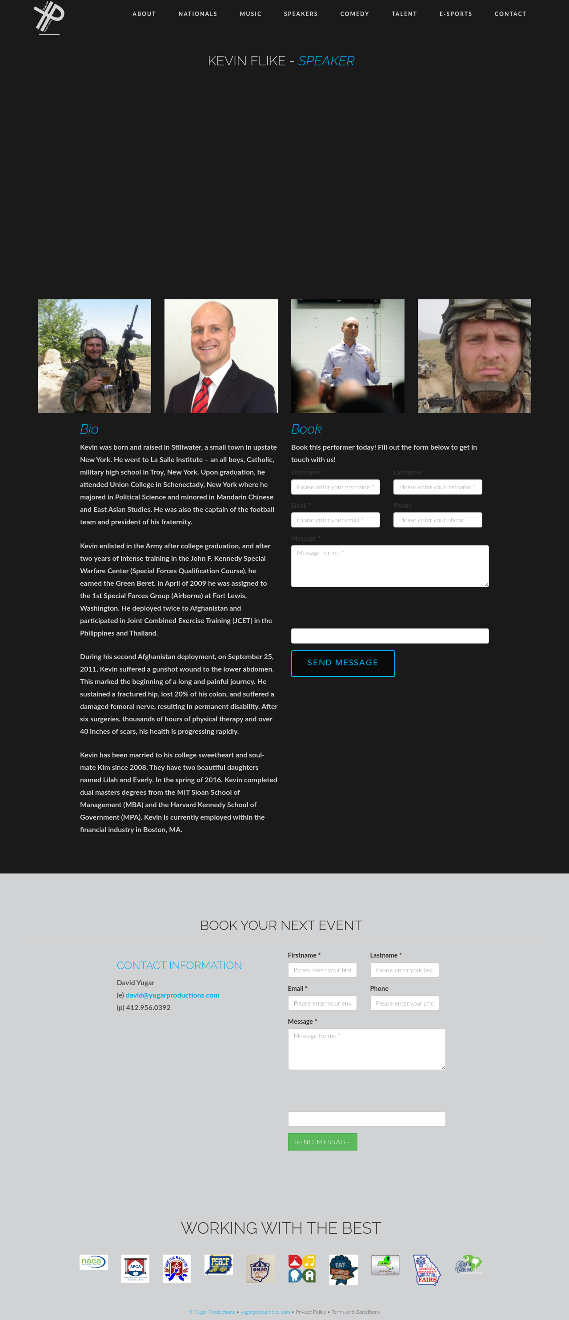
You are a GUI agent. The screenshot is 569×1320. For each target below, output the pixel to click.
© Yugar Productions (212, 1312)
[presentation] (358, 611)
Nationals (198, 14)
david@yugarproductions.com (173, 994)
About (144, 14)
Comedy (355, 14)
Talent (404, 14)
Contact (511, 14)
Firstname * (307, 472)
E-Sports (456, 14)
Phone (402, 505)
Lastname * (409, 472)
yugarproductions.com (265, 1312)
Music (251, 14)
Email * (301, 505)
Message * (306, 538)
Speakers (301, 14)
